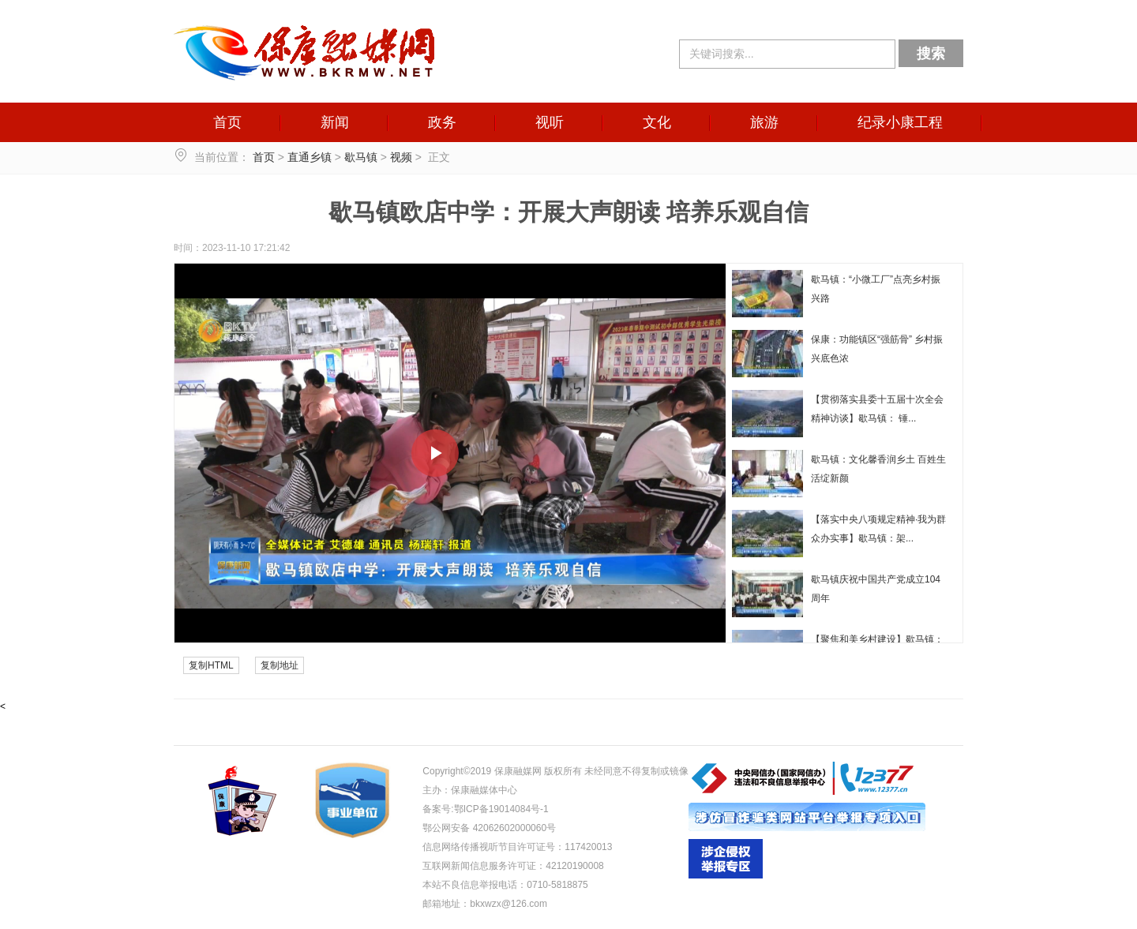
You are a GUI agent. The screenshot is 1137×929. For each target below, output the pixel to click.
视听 (549, 122)
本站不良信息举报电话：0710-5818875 (504, 884)
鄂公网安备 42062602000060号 (489, 827)
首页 (227, 122)
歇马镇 (360, 157)
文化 (657, 122)
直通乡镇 (309, 157)
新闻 (335, 122)
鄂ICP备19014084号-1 (501, 809)
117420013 (588, 846)
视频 (401, 157)
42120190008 (574, 865)
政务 (442, 122)
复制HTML (211, 665)
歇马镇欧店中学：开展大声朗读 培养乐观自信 (568, 212)
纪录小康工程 (900, 122)
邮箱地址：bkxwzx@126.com (484, 903)
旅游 (764, 122)
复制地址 (279, 665)
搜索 (931, 54)
